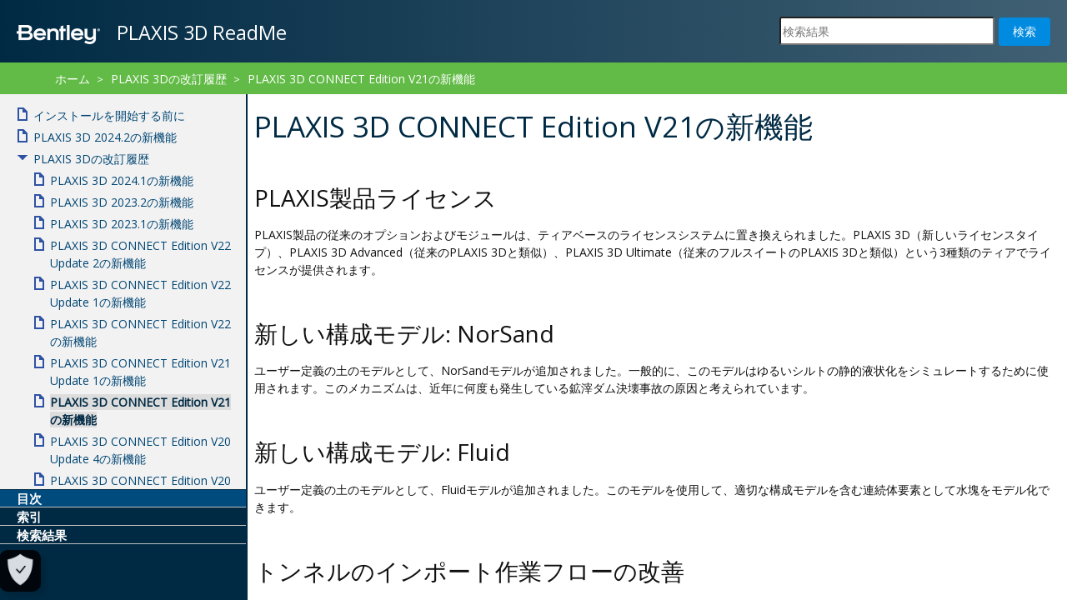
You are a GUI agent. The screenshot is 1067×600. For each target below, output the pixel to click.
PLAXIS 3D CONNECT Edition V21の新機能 (361, 79)
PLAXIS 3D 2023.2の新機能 (121, 202)
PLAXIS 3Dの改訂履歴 (169, 79)
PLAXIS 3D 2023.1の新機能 (121, 224)
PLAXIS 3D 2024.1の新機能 (121, 180)
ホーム (72, 79)
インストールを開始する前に (109, 115)
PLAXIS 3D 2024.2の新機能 (105, 137)
